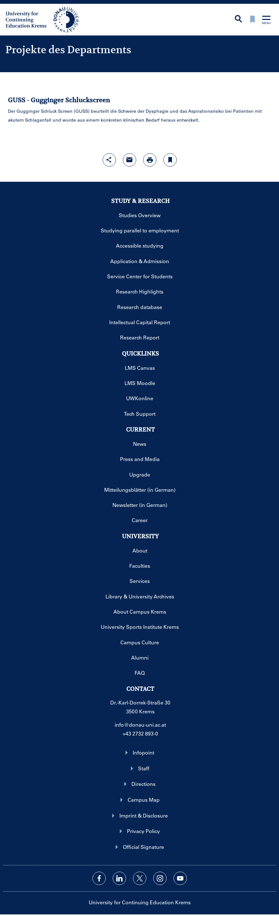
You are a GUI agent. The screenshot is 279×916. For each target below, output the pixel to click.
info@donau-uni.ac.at (140, 724)
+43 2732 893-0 (140, 733)
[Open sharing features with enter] (109, 160)
